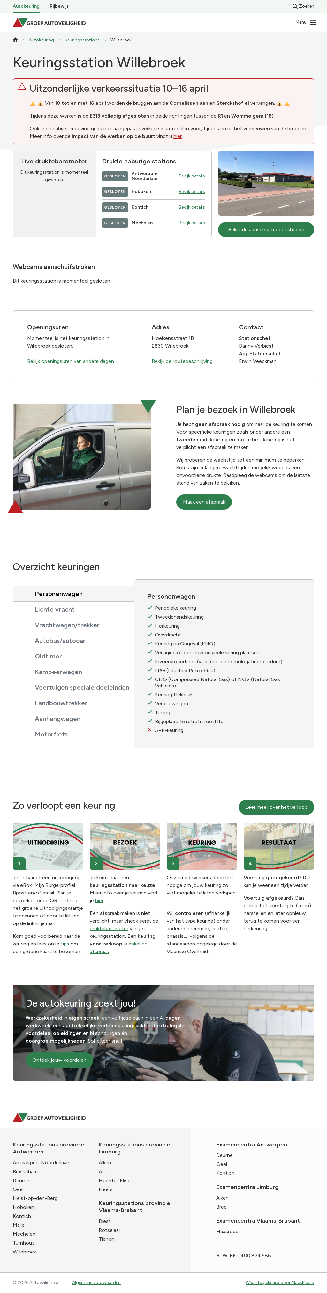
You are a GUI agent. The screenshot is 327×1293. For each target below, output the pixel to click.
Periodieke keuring (175, 608)
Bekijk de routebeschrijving (182, 361)
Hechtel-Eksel (115, 1180)
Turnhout (23, 1243)
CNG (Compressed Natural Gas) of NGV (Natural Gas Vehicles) (217, 682)
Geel (18, 1189)
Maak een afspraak (204, 502)
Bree (221, 1207)
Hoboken (23, 1207)
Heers (106, 1189)
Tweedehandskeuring (179, 617)
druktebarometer (109, 928)
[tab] (73, 594)
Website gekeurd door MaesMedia (280, 1282)
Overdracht (168, 635)
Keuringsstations (82, 40)
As (102, 1171)
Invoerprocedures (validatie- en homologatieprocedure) (218, 661)
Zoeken (303, 6)
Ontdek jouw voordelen (59, 1060)
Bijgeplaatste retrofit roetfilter (190, 721)
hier (177, 136)
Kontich (22, 1216)
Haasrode (227, 1231)
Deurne (21, 1180)
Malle (19, 1225)
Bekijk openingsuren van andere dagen (70, 361)
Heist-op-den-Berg (35, 1198)
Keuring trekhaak (174, 695)
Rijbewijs (59, 6)
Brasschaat (25, 1171)
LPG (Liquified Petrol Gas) (185, 670)
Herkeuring (167, 626)
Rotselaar (109, 1230)
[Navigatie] (306, 22)
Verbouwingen (171, 703)
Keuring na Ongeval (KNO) (185, 644)
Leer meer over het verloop (276, 807)
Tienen (106, 1239)
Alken (105, 1163)
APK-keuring (169, 730)
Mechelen (24, 1234)
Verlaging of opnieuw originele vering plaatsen (207, 653)
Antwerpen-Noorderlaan (41, 1163)
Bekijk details (192, 176)
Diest (105, 1221)
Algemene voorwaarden (96, 1282)
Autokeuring (26, 6)
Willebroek (24, 1252)
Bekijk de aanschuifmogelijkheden (266, 229)
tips (65, 944)
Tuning (162, 712)
